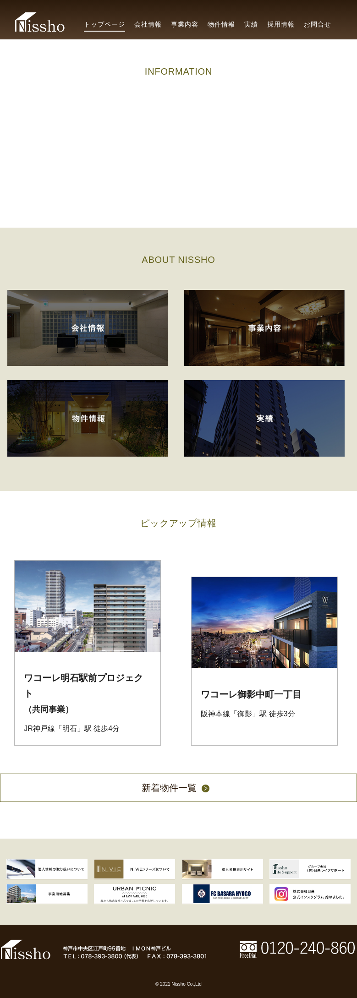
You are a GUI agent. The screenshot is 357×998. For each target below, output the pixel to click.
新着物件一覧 (179, 788)
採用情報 (281, 24)
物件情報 (221, 24)
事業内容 (184, 24)
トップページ (104, 24)
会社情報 (148, 24)
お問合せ (317, 24)
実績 (251, 24)
